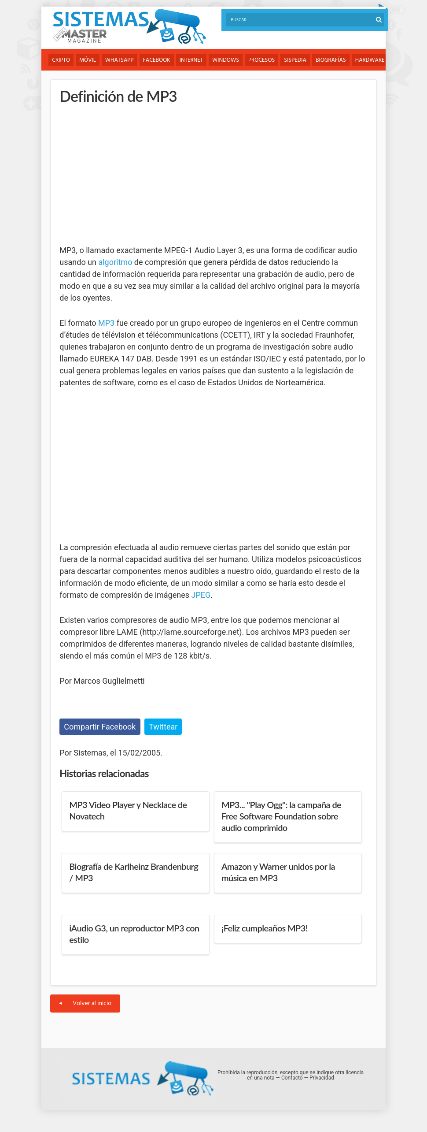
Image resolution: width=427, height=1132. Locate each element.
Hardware (370, 60)
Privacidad (321, 1078)
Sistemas (129, 27)
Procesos (261, 60)
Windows (225, 60)
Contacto (292, 1078)
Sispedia (295, 60)
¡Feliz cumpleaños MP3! (264, 928)
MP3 (106, 323)
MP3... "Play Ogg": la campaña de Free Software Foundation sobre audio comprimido (281, 816)
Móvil (87, 60)
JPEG (201, 595)
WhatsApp (119, 60)
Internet (191, 60)
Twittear (163, 726)
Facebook (156, 60)
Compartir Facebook (100, 726)
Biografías (331, 60)
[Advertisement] (125, 174)
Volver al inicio (85, 1003)
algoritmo (115, 262)
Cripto (61, 60)
